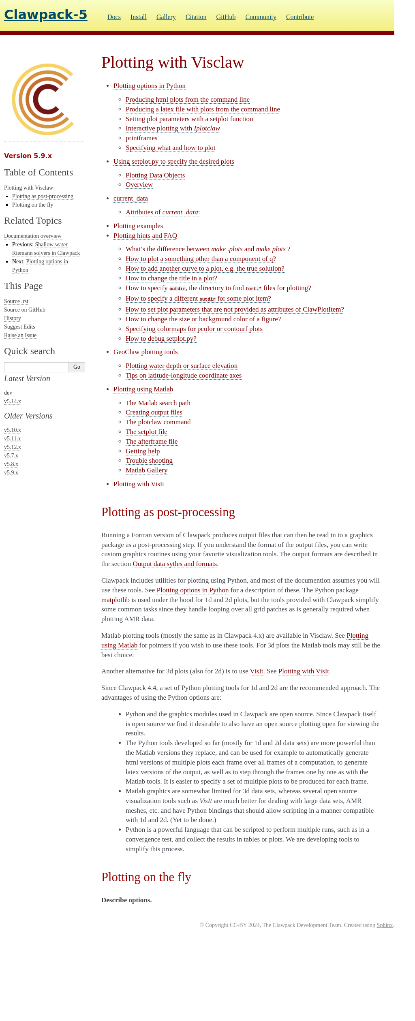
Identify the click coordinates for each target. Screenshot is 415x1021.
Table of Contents (38, 172)
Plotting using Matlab (143, 389)
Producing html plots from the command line (188, 99)
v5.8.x (11, 464)
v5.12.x (12, 447)
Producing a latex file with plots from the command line (203, 109)
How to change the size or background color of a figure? (203, 319)
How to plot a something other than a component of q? (201, 259)
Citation (196, 16)
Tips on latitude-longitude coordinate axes (184, 375)
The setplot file (146, 432)
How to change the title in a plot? (171, 278)
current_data (130, 198)
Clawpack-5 (46, 14)
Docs (114, 16)
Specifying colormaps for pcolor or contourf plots (194, 329)
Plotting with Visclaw (28, 188)
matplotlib (115, 600)
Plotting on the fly (32, 205)
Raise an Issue (20, 335)
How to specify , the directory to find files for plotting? (218, 288)
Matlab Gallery (146, 470)
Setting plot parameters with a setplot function (189, 119)
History (12, 318)
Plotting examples (138, 226)
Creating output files (154, 412)
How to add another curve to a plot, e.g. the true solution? (205, 268)
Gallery (166, 16)
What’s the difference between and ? (208, 249)
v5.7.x (11, 456)
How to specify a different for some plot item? (198, 298)
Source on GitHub (24, 310)
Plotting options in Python (149, 86)
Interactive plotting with (173, 128)
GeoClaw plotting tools (145, 352)
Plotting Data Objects (155, 175)
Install (138, 16)
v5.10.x (12, 430)
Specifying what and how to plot (170, 148)
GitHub (225, 16)
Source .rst (16, 301)
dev (8, 393)
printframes (141, 138)
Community (260, 16)
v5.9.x (11, 473)
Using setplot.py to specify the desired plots (173, 161)
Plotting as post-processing (42, 196)
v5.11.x (12, 439)
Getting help (143, 451)
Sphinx (385, 925)
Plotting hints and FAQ (145, 235)
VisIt (256, 671)
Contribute (300, 16)
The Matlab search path (158, 403)
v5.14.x (12, 401)
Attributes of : (163, 212)
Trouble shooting (149, 460)
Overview (139, 184)
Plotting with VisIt (138, 484)
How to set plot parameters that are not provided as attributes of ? (235, 309)
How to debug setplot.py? (161, 338)
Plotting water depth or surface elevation (181, 366)
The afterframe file (152, 441)
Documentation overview (33, 236)
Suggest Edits (19, 327)
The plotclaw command (158, 422)
